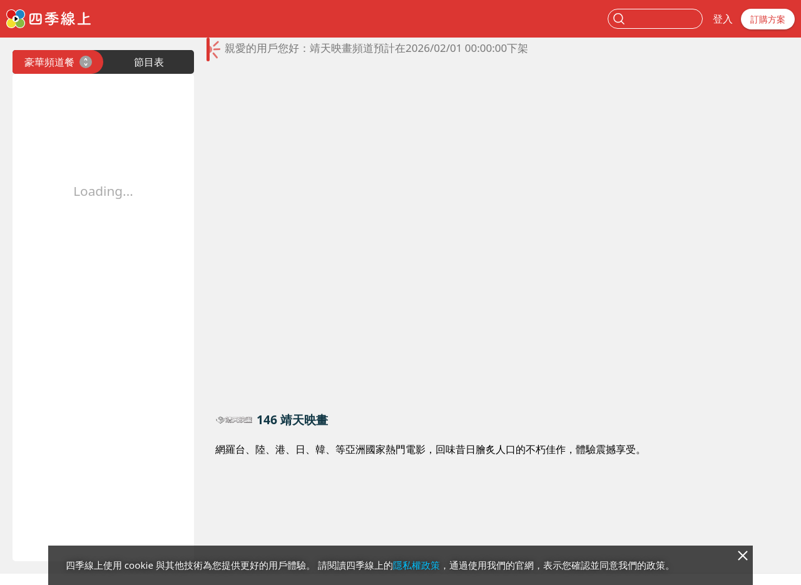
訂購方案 (767, 19)
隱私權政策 (416, 565)
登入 (723, 19)
